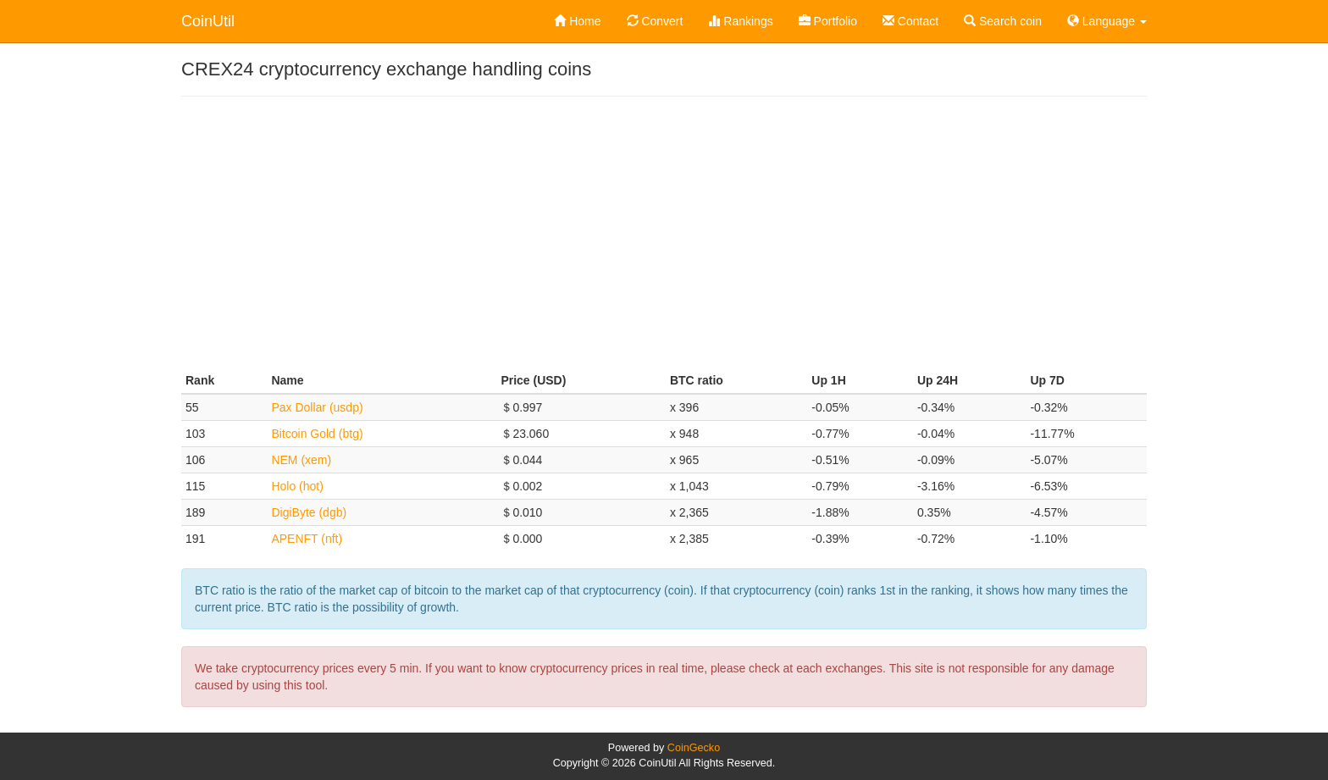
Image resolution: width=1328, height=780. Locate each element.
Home (577, 21)
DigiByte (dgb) (308, 512)
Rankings (740, 21)
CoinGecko (693, 748)
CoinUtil (208, 21)
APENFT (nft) (306, 538)
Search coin (1003, 21)
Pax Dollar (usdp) (316, 407)
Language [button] (1107, 21)
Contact (910, 21)
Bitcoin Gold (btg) (316, 433)
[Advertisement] (664, 232)
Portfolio (828, 21)
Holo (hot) (297, 486)
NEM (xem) (301, 460)
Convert (655, 21)
